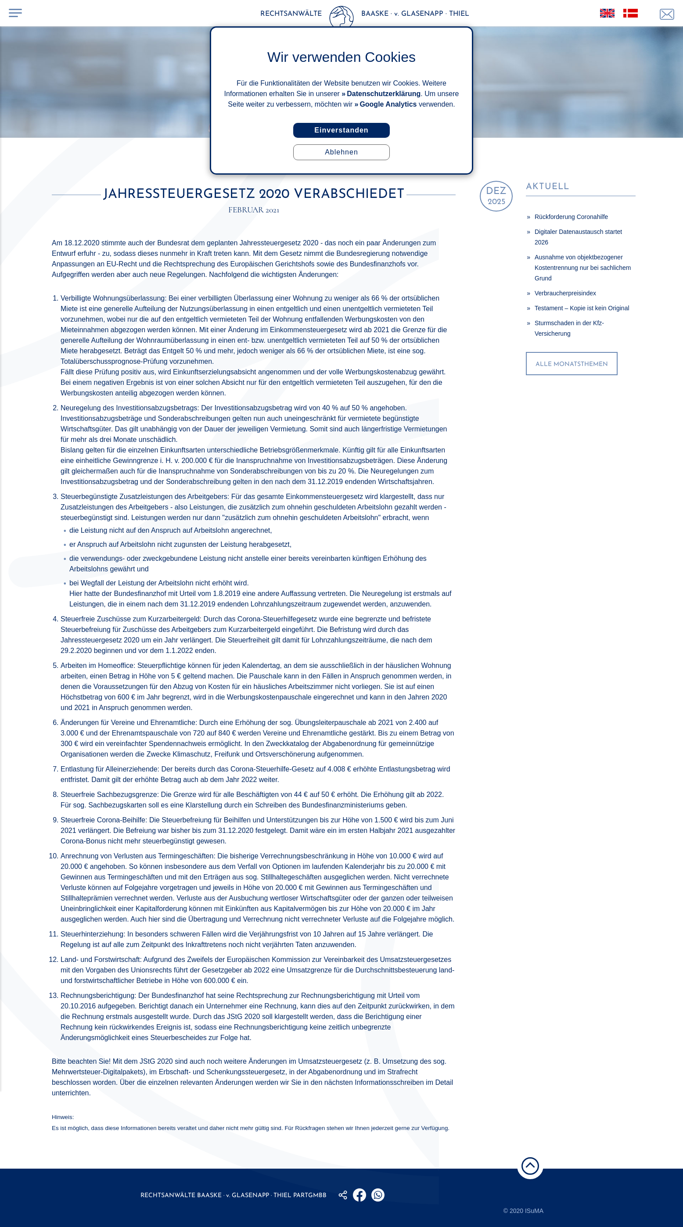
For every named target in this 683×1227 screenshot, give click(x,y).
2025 (496, 196)
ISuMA (534, 1210)
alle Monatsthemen (572, 364)
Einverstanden (341, 130)
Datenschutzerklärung (384, 93)
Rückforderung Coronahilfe (571, 216)
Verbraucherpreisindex (565, 293)
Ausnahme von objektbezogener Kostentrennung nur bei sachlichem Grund (583, 268)
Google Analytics (388, 104)
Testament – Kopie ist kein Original (582, 308)
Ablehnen (341, 152)
